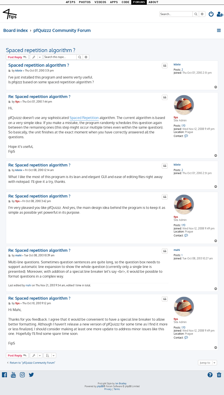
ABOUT (153, 2)
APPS (114, 2)
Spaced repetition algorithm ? (40, 50)
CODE (126, 2)
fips (176, 117)
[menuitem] (211, 14)
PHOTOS (85, 2)
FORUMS (139, 2)
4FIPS (70, 2)
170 (183, 125)
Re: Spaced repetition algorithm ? (39, 96)
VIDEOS (100, 2)
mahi (177, 250)
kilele (177, 64)
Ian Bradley (120, 383)
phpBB (100, 386)
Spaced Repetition (84, 117)
